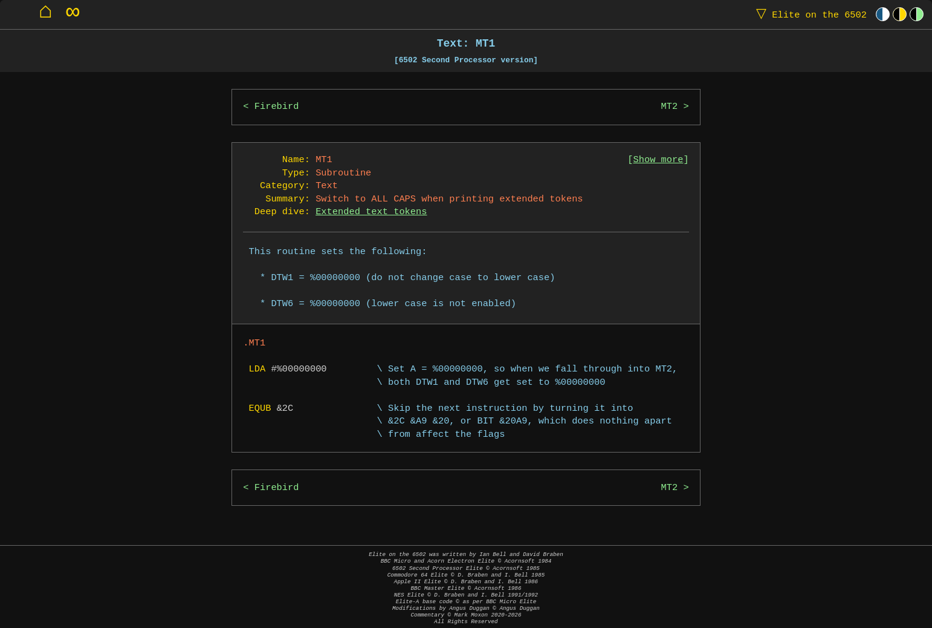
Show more (658, 160)
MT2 (669, 106)
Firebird (276, 106)
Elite (809, 14)
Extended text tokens (371, 212)
